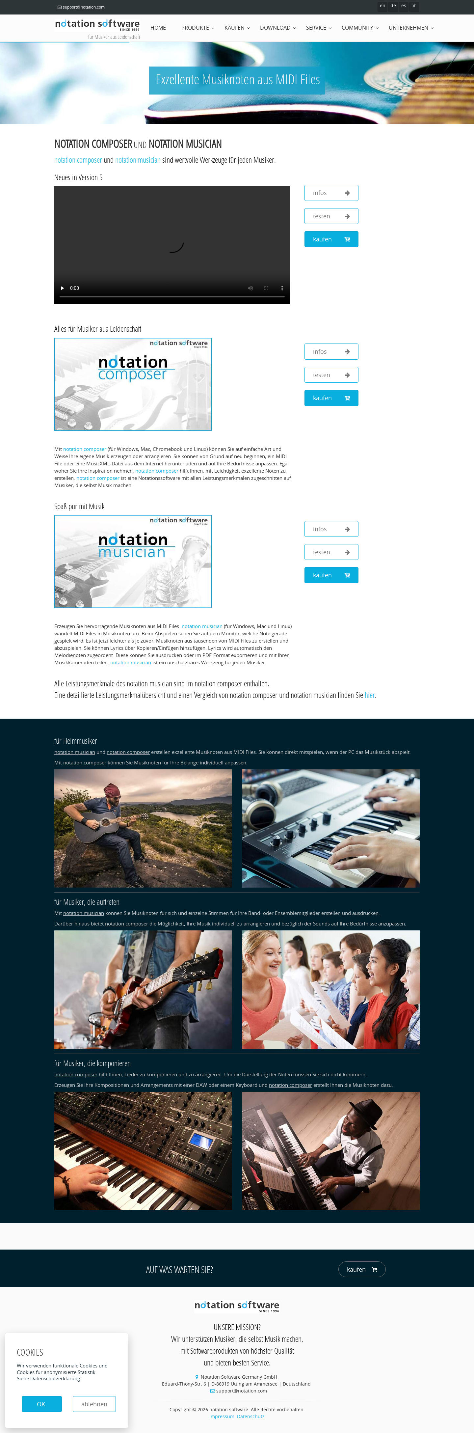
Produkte (195, 27)
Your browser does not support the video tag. (172, 245)
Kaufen (234, 27)
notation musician (185, 144)
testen (331, 216)
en (382, 5)
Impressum (221, 1416)
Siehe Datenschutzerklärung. (49, 1378)
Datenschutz (251, 1416)
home (158, 27)
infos (331, 193)
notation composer (93, 144)
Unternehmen (408, 27)
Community (357, 27)
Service (316, 27)
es (403, 5)
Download (275, 27)
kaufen (331, 239)
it (414, 5)
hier (370, 695)
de (393, 5)
